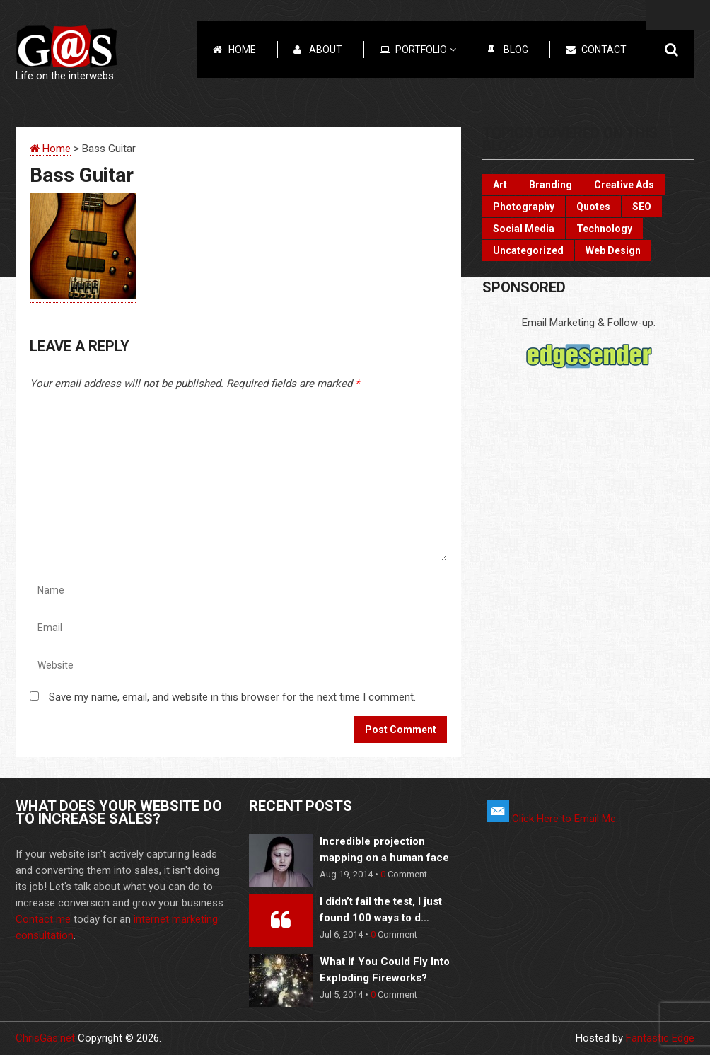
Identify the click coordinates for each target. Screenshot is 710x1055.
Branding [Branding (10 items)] (550, 184)
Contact (604, 49)
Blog (516, 49)
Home (242, 49)
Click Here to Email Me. (552, 818)
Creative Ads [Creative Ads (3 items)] (624, 184)
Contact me (43, 919)
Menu (678, 15)
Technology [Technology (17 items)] (604, 228)
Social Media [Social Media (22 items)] (523, 228)
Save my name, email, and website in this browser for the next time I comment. (232, 697)
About (325, 49)
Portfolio (425, 49)
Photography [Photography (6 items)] (523, 206)
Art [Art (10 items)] (500, 184)
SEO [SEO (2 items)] (641, 206)
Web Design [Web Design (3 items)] (613, 250)
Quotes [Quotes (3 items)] (593, 206)
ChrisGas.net (45, 1038)
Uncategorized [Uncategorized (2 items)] (528, 250)
